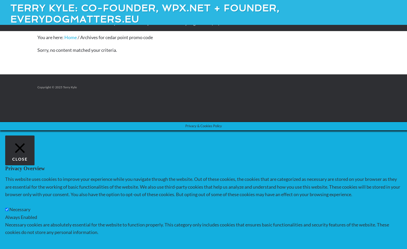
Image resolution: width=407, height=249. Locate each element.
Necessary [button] (15, 202)
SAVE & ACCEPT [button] (22, 240)
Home (70, 37)
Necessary (19, 209)
